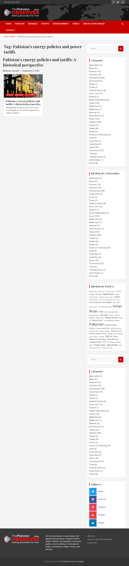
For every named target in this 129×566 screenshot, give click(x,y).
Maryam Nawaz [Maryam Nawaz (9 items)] (111, 318)
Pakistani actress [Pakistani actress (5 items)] (104, 331)
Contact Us (92, 543)
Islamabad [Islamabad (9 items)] (104, 315)
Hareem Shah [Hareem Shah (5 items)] (93, 307)
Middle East (94, 106)
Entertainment (61, 24)
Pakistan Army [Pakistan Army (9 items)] (111, 325)
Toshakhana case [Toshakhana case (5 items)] (107, 348)
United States (94, 160)
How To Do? (94, 93)
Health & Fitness (96, 90)
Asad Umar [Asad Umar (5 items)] (101, 291)
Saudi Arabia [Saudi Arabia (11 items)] (112, 345)
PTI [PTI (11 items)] (104, 342)
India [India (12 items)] (101, 311)
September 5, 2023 (30, 71)
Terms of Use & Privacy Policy (99, 539)
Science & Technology (98, 135)
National (92, 112)
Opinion (9, 95)
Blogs (91, 68)
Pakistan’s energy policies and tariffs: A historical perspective (23, 102)
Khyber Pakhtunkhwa (97, 100)
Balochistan (94, 65)
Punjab (92, 128)
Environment (94, 81)
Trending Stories (96, 157)
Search (120, 48)
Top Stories (30, 95)
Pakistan (19, 24)
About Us (91, 536)
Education (93, 74)
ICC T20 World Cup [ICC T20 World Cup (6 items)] (105, 307)
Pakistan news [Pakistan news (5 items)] (112, 334)
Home (8, 24)
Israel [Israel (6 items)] (111, 315)
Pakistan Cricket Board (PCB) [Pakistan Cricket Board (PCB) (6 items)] (99, 328)
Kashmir (92, 97)
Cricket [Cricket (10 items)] (117, 297)
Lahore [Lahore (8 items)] (92, 318)
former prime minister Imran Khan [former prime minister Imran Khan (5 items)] (109, 300)
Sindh (91, 138)
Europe (92, 84)
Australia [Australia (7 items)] (98, 294)
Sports (45, 24)
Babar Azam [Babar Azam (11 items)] (108, 294)
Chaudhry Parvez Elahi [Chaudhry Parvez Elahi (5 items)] (106, 297)
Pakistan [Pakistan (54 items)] (96, 324)
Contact (10, 30)
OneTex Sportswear (94, 24)
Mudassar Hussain (11, 71)
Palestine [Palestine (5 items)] (101, 337)
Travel (91, 154)
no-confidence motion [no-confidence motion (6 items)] (111, 320)
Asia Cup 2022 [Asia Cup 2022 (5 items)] (110, 291)
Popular (92, 125)
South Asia (93, 141)
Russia (92, 131)
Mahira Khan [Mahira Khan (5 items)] (100, 318)
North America (95, 116)
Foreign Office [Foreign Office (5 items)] (93, 300)
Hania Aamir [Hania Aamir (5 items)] (117, 302)
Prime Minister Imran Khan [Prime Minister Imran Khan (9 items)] (103, 337)
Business (33, 24)
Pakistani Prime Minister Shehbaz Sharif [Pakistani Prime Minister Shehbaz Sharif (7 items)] (105, 332)
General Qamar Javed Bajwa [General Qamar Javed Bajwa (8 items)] (100, 302)
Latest (92, 103)
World (76, 24)
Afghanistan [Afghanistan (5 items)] (93, 291)
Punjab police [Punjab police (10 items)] (99, 345)
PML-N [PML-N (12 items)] (108, 336)
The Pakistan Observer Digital (72, 561)
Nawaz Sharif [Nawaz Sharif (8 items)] (97, 320)
